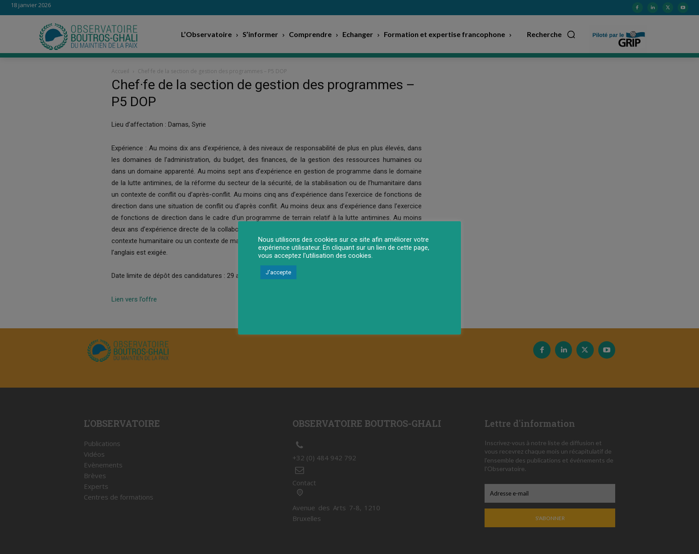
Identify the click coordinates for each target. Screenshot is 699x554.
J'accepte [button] (278, 272)
